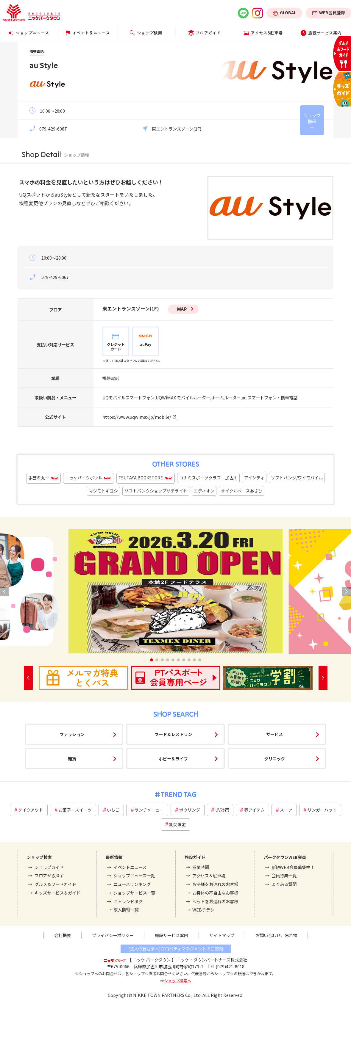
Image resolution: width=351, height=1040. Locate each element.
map (182, 309)
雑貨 (72, 758)
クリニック (274, 758)
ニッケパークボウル (88, 478)
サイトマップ (221, 935)
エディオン (204, 491)
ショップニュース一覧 (134, 875)
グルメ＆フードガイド (55, 884)
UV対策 (222, 810)
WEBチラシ (203, 909)
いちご (113, 810)
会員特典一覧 (284, 875)
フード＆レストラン (173, 734)
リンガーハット (322, 810)
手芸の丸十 (43, 478)
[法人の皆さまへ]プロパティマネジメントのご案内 (175, 948)
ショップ (312, 118)
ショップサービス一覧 (134, 893)
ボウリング (189, 810)
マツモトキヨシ (103, 491)
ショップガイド (49, 867)
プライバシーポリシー (113, 935)
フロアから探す (49, 875)
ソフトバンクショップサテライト (155, 491)
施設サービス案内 (171, 935)
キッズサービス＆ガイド (57, 893)
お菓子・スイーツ (75, 810)
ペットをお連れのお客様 (215, 901)
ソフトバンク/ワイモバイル (297, 478)
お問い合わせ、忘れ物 (276, 935)
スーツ (286, 810)
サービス (274, 734)
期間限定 (177, 824)
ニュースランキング (132, 884)
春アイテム (254, 810)
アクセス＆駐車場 (208, 875)
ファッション (72, 734)
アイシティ (254, 478)
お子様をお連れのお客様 (215, 884)
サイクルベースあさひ (241, 491)
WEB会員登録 (332, 12)
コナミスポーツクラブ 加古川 (208, 478)
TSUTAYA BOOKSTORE (145, 478)
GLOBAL (288, 12)
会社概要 (62, 935)
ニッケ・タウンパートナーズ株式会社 (212, 959)
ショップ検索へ (177, 980)
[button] (151, 659)
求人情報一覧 (125, 909)
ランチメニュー (149, 810)
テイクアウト (30, 810)
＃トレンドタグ (128, 901)
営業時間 (200, 867)
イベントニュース (129, 867)
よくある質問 (284, 884)
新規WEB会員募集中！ (293, 867)
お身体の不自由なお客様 (215, 893)
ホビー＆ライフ (173, 758)
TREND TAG (178, 794)
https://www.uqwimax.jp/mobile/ (136, 417)
